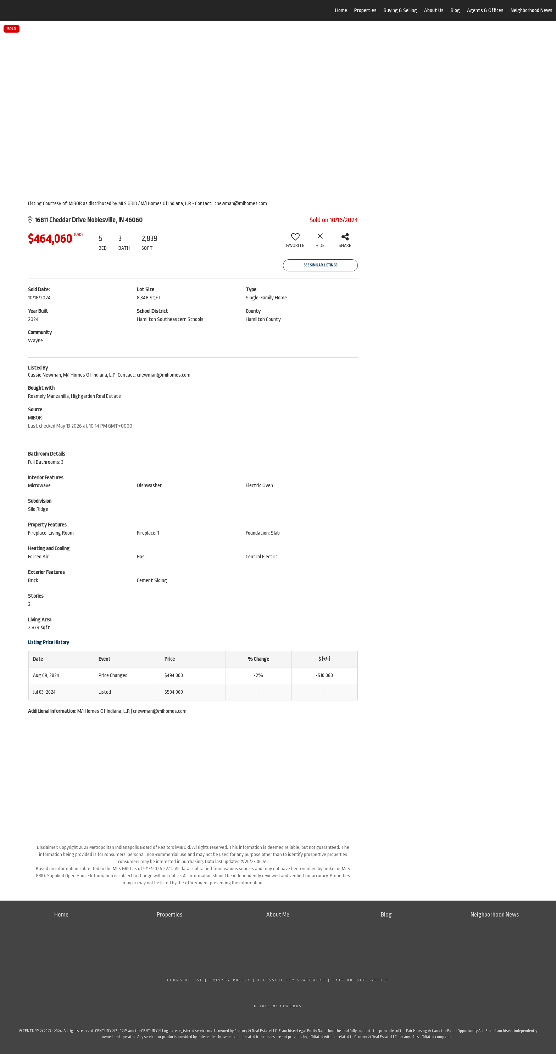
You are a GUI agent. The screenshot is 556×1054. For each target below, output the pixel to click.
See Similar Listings (320, 265)
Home (341, 10)
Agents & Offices (485, 10)
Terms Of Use (185, 980)
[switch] (295, 243)
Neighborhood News (531, 10)
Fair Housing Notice (361, 980)
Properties (365, 10)
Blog (455, 10)
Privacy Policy (230, 980)
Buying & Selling (400, 10)
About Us (434, 10)
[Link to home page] (42, 10)
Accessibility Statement (291, 980)
